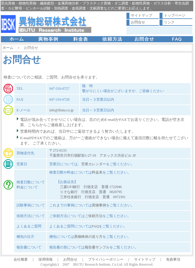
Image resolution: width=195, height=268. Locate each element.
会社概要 (21, 259)
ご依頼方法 (94, 216)
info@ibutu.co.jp (61, 110)
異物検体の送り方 (88, 237)
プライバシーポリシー (106, 259)
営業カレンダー (93, 164)
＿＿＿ (158, 8)
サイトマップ (141, 15)
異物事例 (99, 205)
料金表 (97, 172)
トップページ (174, 15)
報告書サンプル (97, 247)
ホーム (8, 48)
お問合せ (138, 22)
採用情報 (45, 259)
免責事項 (173, 259)
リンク (169, 22)
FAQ (95, 226)
